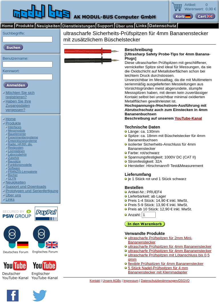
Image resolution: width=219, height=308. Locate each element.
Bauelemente (17, 134)
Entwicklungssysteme (22, 140)
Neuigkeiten (16, 182)
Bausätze (14, 161)
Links (10, 199)
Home (11, 119)
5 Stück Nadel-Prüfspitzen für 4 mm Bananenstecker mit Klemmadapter (158, 270)
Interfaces (14, 127)
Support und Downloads (26, 186)
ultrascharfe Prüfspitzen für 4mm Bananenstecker (170, 246)
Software (14, 168)
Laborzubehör (17, 154)
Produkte (13, 123)
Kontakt (95, 280)
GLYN (12, 178)
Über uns (13, 195)
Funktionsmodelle (20, 164)
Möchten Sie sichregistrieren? (20, 94)
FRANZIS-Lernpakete (22, 171)
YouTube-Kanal (188, 118)
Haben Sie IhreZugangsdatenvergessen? (18, 105)
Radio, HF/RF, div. (20, 144)
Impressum (131, 280)
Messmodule (16, 130)
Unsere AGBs (111, 280)
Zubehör (13, 158)
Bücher (13, 175)
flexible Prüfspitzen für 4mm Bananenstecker (165, 263)
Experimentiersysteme (23, 137)
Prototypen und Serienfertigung (32, 191)
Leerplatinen (16, 151)
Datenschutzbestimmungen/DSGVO (165, 280)
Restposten (15, 147)
